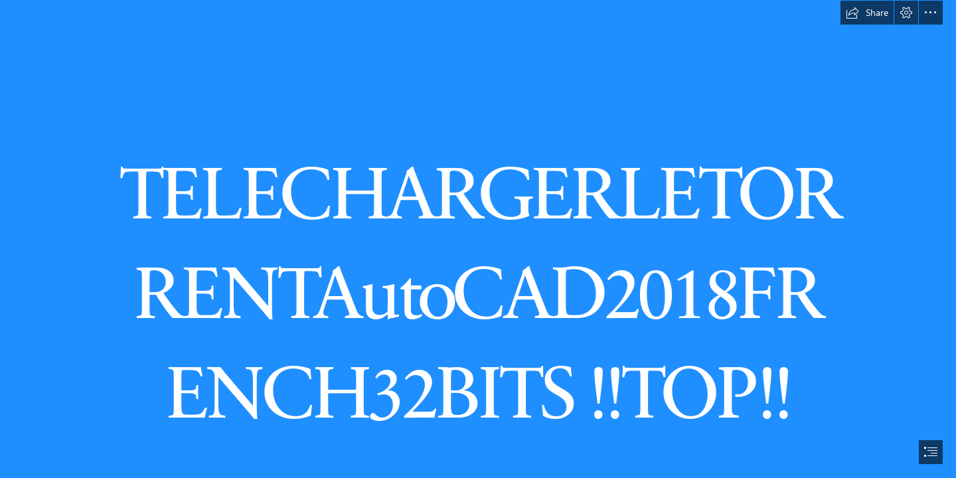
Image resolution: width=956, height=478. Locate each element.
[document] (478, 239)
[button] (867, 13)
